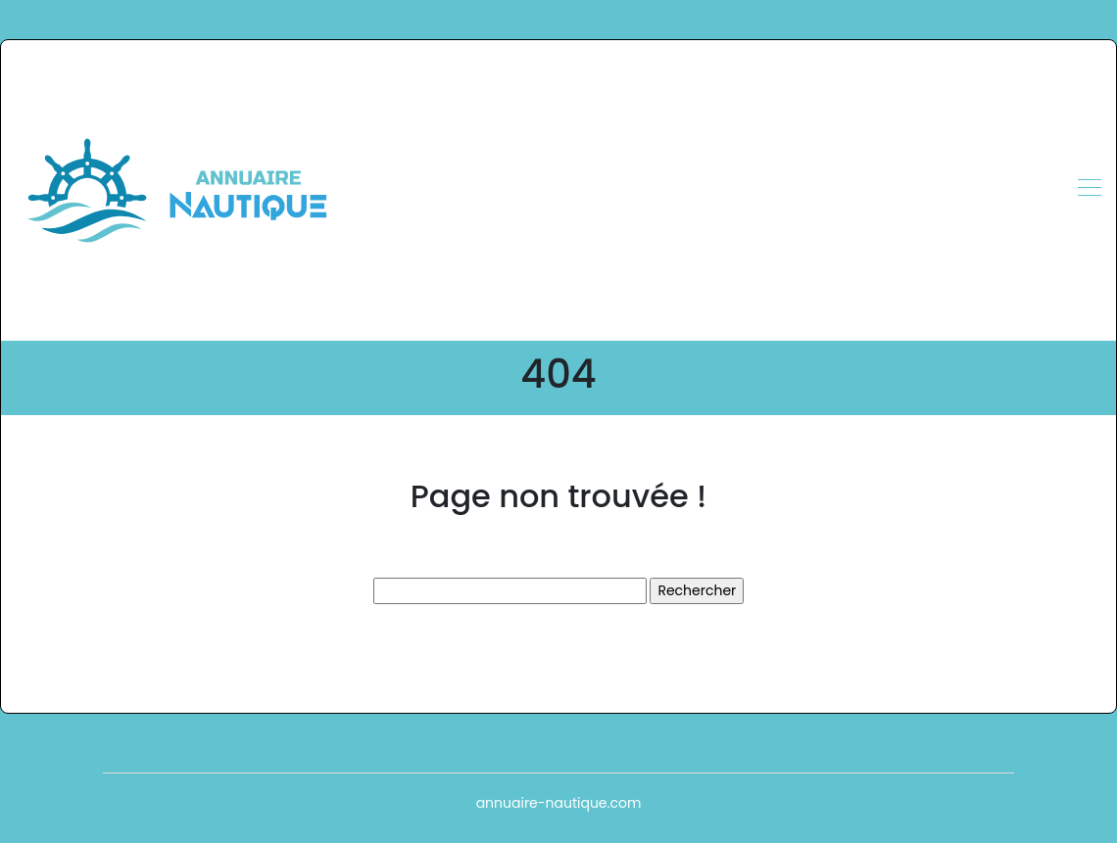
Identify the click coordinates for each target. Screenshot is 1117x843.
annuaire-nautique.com (559, 803)
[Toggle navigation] (1088, 190)
